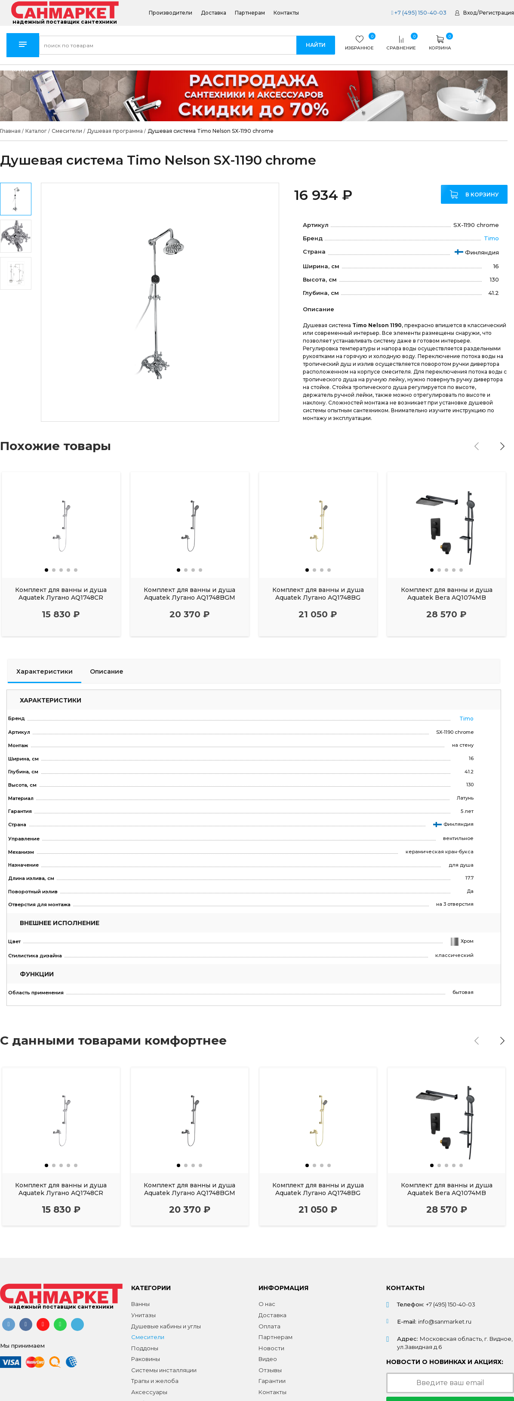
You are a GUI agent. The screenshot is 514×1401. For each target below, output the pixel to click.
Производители (170, 12)
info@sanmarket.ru (444, 1317)
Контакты (286, 12)
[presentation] (480, 446)
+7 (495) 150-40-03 (417, 12)
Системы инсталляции (164, 1366)
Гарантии (272, 1376)
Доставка (213, 12)
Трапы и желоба (155, 1376)
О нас (267, 1300)
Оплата (269, 1321)
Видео (268, 1355)
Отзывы (270, 1366)
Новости (271, 1344)
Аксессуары (149, 1388)
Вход (470, 12)
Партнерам (250, 12)
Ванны (140, 1300)
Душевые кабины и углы (166, 1321)
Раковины (145, 1355)
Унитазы (143, 1311)
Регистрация (496, 12)
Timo (491, 238)
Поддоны (144, 1344)
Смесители (147, 1333)
